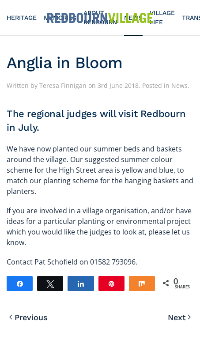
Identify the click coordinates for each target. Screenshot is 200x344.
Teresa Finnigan (63, 85)
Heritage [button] (22, 17)
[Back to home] (100, 17)
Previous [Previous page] (28, 317)
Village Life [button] (162, 17)
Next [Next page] (179, 317)
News (179, 85)
